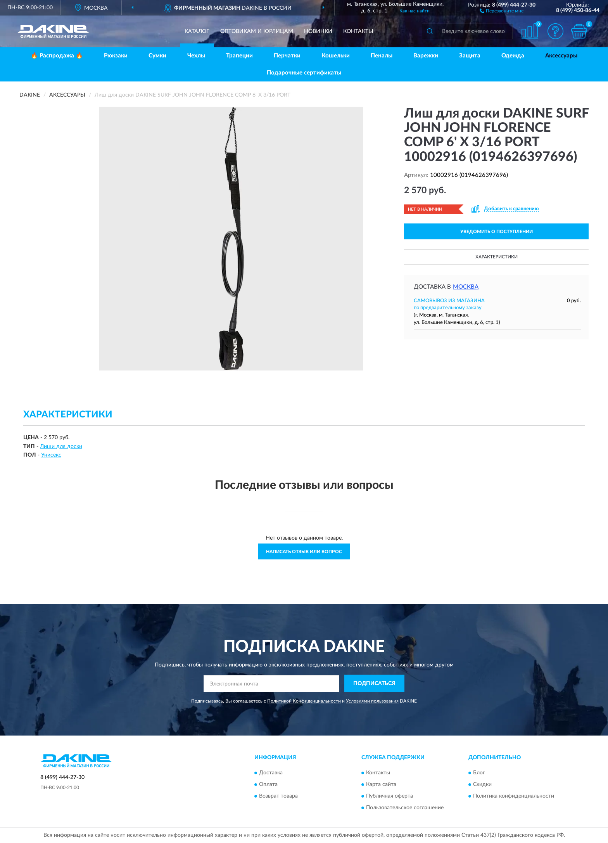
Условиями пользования (372, 701)
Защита (469, 56)
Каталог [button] (197, 31)
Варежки (425, 56)
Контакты (358, 31)
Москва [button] (465, 287)
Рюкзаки (116, 56)
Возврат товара (278, 796)
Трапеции (239, 56)
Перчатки (287, 56)
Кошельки (335, 56)
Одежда (512, 56)
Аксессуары (561, 56)
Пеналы (381, 56)
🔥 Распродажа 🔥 (57, 56)
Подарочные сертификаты (304, 73)
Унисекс (51, 455)
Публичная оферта (389, 796)
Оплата (268, 784)
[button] (501, 10)
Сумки (157, 56)
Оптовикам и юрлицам (256, 31)
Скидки (482, 784)
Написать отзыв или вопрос (304, 551)
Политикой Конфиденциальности (304, 701)
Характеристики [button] (496, 256)
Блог (479, 772)
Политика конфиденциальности (513, 796)
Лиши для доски (61, 446)
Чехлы (196, 56)
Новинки (318, 31)
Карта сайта (381, 784)
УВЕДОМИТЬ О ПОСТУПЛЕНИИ (496, 231)
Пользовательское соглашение (405, 807)
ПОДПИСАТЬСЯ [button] (374, 683)
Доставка (271, 772)
